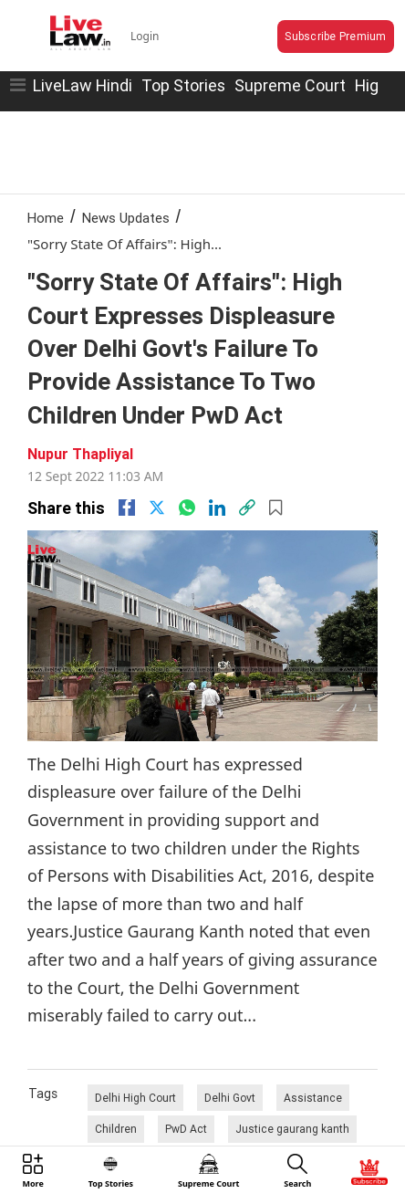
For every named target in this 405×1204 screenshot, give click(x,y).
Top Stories (183, 85)
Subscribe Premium (335, 36)
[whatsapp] (187, 507)
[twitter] (157, 507)
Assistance (313, 1098)
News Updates (126, 217)
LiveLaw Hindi (82, 85)
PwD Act (186, 1129)
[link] (247, 507)
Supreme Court (290, 85)
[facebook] (127, 507)
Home (45, 217)
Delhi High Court (135, 1098)
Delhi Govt (229, 1098)
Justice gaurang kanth (292, 1129)
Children (116, 1129)
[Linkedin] (217, 507)
